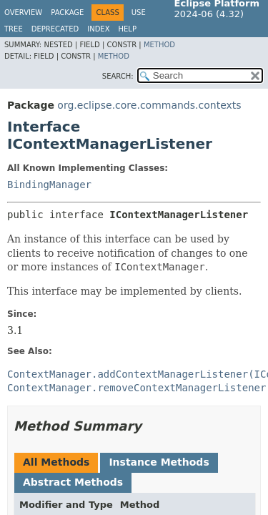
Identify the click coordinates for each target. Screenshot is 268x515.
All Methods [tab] (56, 462)
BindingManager (49, 184)
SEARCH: (118, 76)
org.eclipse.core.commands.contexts (149, 105)
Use (138, 12)
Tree (13, 29)
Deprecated (55, 29)
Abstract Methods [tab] (73, 482)
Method (159, 45)
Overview (23, 12)
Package (67, 12)
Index (98, 29)
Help (128, 29)
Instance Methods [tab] (159, 462)
